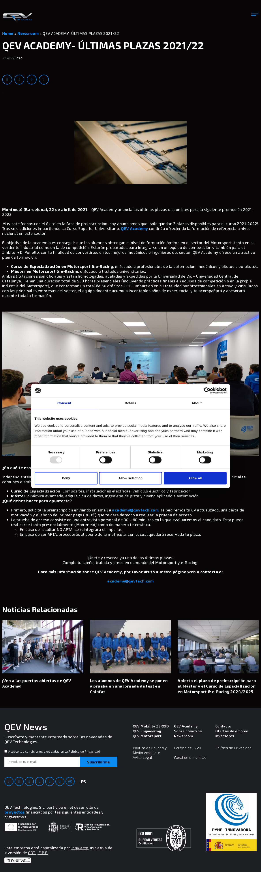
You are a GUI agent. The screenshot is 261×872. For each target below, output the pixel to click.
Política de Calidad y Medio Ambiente (150, 750)
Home (7, 33)
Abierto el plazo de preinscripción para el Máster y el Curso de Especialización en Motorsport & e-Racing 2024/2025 (217, 686)
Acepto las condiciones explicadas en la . (54, 751)
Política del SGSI (187, 748)
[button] (255, 15)
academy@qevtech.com (135, 509)
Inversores (224, 736)
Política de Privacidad (84, 751)
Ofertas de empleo (231, 731)
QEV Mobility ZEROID (151, 726)
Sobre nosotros (188, 731)
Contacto (223, 726)
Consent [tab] (64, 403)
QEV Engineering (147, 731)
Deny (66, 478)
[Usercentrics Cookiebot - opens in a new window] (207, 390)
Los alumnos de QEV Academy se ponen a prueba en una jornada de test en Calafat (129, 686)
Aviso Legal (142, 757)
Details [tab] (130, 403)
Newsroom (28, 33)
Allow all (195, 478)
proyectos (14, 812)
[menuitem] (83, 784)
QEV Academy (134, 228)
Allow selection (130, 478)
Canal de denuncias (190, 757)
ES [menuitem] (83, 781)
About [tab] (197, 403)
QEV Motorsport (147, 736)
